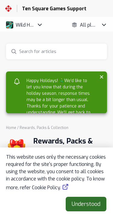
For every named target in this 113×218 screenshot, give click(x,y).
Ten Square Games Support (54, 8)
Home (11, 127)
